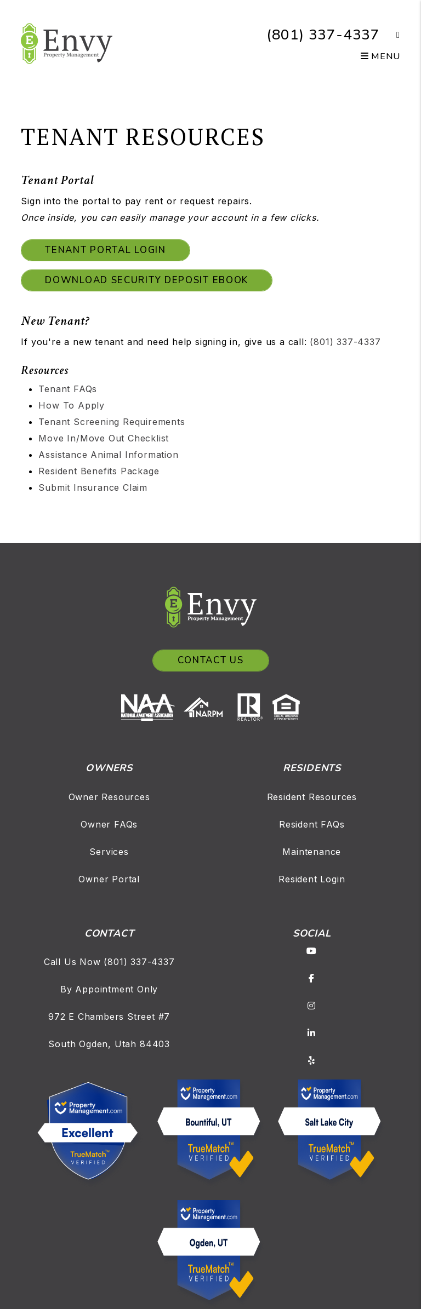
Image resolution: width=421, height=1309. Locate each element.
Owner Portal (109, 879)
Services (108, 851)
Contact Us (211, 660)
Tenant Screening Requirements (111, 421)
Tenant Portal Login (105, 250)
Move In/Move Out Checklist (103, 438)
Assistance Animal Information (108, 454)
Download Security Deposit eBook (146, 280)
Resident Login (311, 879)
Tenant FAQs (67, 388)
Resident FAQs (311, 824)
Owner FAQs (109, 824)
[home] (66, 43)
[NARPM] (207, 706)
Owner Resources (109, 796)
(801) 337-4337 (323, 34)
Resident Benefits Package (98, 471)
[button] (390, 35)
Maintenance (311, 851)
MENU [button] (380, 56)
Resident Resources (312, 796)
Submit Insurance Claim (92, 487)
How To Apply (71, 405)
